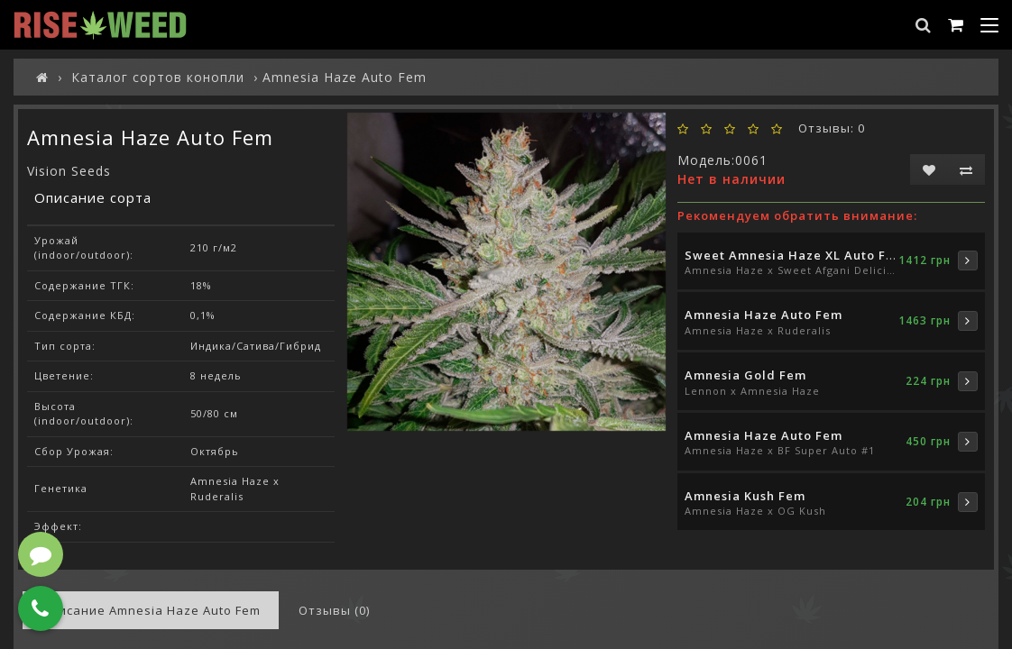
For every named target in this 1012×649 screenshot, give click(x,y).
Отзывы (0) (334, 610)
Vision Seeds (69, 170)
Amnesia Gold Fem (745, 375)
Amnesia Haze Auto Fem (763, 314)
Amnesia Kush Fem (745, 496)
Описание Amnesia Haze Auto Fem (151, 610)
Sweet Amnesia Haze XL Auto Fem (795, 255)
